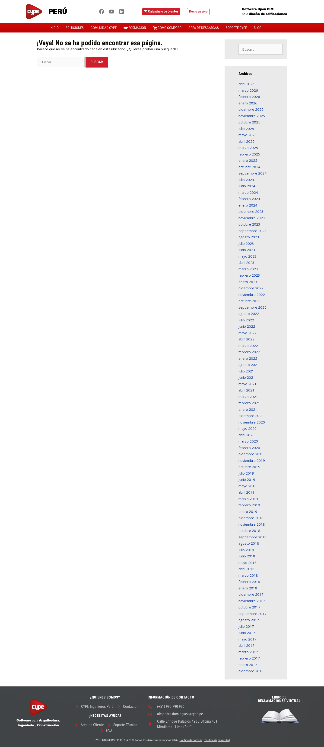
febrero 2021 (249, 403)
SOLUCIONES (75, 28)
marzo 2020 (248, 441)
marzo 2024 (248, 192)
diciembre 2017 (251, 594)
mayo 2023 (247, 256)
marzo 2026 (248, 90)
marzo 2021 (248, 396)
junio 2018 (246, 556)
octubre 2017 (249, 607)
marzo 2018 (248, 575)
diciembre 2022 (251, 288)
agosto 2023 (248, 237)
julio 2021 (246, 371)
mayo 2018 (247, 562)
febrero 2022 (249, 351)
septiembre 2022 (252, 307)
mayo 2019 (247, 486)
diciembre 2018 (251, 517)
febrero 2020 (249, 447)
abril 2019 (246, 492)
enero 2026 (247, 103)
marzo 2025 (248, 147)
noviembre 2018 (251, 524)
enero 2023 (247, 281)
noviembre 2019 (251, 460)
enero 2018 (247, 588)
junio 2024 (246, 186)
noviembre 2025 (251, 115)
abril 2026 (246, 83)
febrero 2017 (249, 658)
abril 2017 (246, 645)
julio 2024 (246, 179)
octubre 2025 (249, 122)
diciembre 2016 (251, 671)
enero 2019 (247, 511)
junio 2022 (246, 326)
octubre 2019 (249, 466)
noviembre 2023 (251, 218)
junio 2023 (246, 249)
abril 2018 (246, 568)
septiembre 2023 (252, 230)
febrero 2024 (249, 198)
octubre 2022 (249, 300)
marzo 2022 (248, 345)
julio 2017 (246, 626)
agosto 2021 (248, 364)
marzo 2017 (248, 652)
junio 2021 (246, 377)
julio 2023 (246, 243)
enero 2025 (247, 160)
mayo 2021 (247, 384)
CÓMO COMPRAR (167, 28)
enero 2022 (247, 358)
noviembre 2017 (251, 600)
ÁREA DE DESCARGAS (203, 28)
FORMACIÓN (135, 28)
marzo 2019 (248, 498)
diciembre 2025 (251, 109)
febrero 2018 (249, 581)
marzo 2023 (248, 269)
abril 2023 (246, 262)
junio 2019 (246, 479)
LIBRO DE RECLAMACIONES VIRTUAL (279, 699)
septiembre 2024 (252, 173)
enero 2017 (247, 664)
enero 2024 (247, 205)
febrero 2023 (249, 275)
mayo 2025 (247, 135)
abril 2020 (246, 435)
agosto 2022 (248, 313)
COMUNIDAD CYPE (104, 28)
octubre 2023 (249, 224)
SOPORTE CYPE (236, 28)
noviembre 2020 (251, 422)
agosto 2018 (248, 543)
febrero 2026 (249, 96)
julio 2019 (246, 473)
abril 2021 (246, 390)
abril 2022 (246, 339)
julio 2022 (246, 320)
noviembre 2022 (251, 294)
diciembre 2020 (251, 415)
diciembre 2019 (251, 454)
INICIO (54, 28)
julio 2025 (246, 128)
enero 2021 (247, 409)
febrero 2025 (249, 154)
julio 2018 (246, 549)
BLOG (257, 28)
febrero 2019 (249, 505)
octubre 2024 (249, 167)
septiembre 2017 (252, 613)
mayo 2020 (247, 428)
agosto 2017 (248, 620)
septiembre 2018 (252, 537)
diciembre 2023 (251, 211)
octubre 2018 (249, 530)
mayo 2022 (247, 332)
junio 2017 (246, 632)
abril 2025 (246, 141)
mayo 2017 (247, 639)
